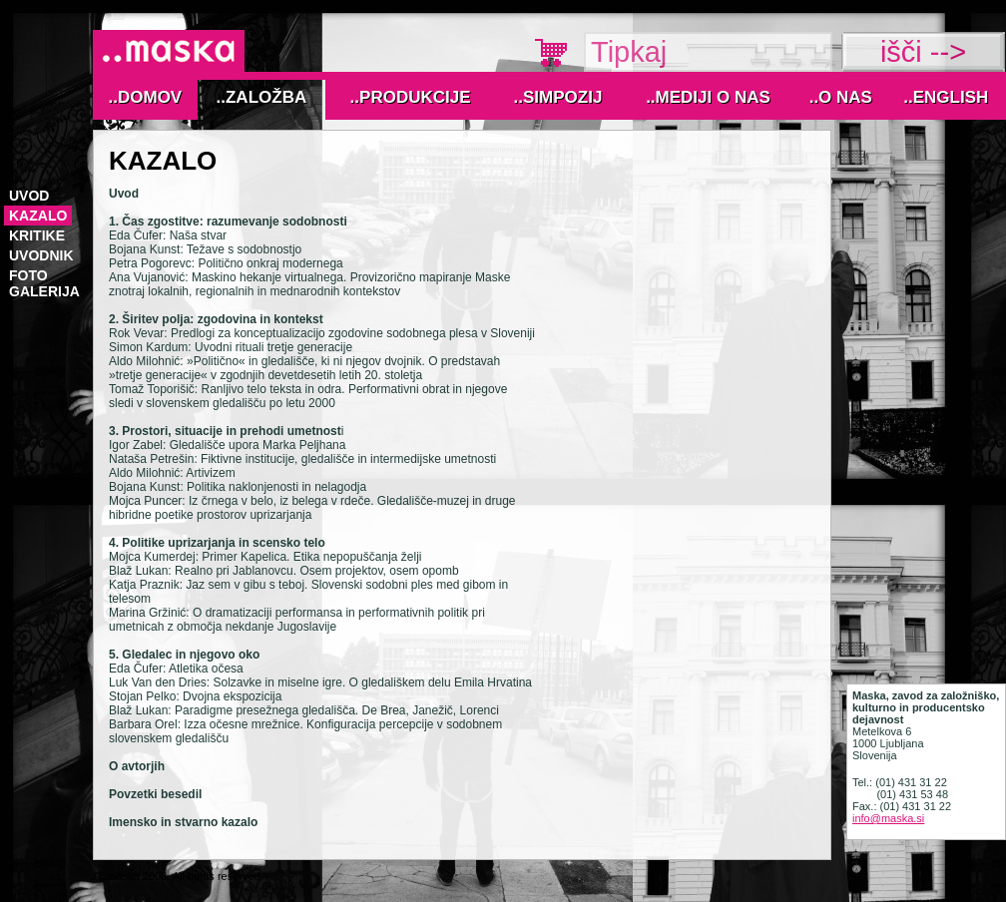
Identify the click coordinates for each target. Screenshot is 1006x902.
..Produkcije (410, 97)
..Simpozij (558, 97)
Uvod (29, 196)
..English (945, 97)
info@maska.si (888, 818)
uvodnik (41, 255)
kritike (37, 235)
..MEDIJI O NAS (708, 97)
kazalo (38, 216)
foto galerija (44, 283)
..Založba (262, 97)
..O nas (840, 97)
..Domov (146, 97)
